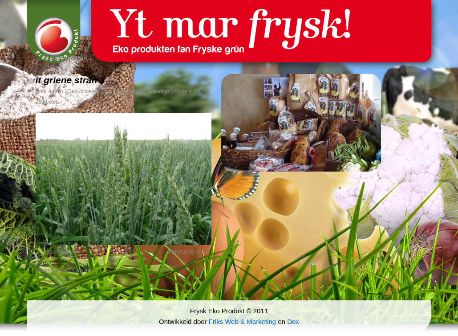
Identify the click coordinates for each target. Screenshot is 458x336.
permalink (80, 270)
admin (56, 91)
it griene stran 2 (185, 252)
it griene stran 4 (60, 252)
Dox (293, 321)
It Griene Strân (61, 57)
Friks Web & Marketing (242, 321)
